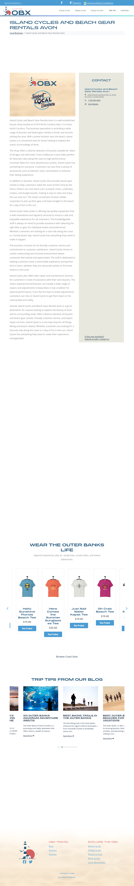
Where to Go (94, 846)
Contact (53, 850)
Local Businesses (96, 862)
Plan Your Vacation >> (13, 3)
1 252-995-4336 (94, 100)
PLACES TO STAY (97, 10)
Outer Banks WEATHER (67, 819)
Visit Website (93, 104)
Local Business (16, 33)
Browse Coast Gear (67, 656)
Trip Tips (112, 10)
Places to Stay (95, 854)
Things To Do (80, 10)
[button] (126, 608)
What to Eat (94, 858)
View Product (28, 628)
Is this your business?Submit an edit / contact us (97, 338)
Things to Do (94, 850)
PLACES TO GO (64, 10)
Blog (51, 846)
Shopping (125, 10)
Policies (53, 854)
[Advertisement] (67, 54)
